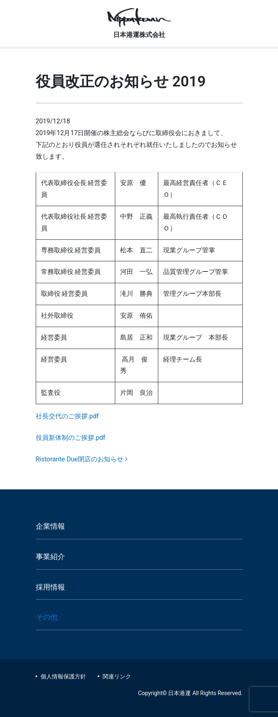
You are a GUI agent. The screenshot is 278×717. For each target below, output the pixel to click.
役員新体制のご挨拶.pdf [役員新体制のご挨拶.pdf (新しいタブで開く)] (71, 437)
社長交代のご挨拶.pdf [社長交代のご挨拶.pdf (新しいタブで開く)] (67, 416)
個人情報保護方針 (63, 676)
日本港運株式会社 (139, 35)
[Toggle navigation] (263, 13)
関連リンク (117, 676)
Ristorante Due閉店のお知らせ (81, 459)
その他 (47, 617)
